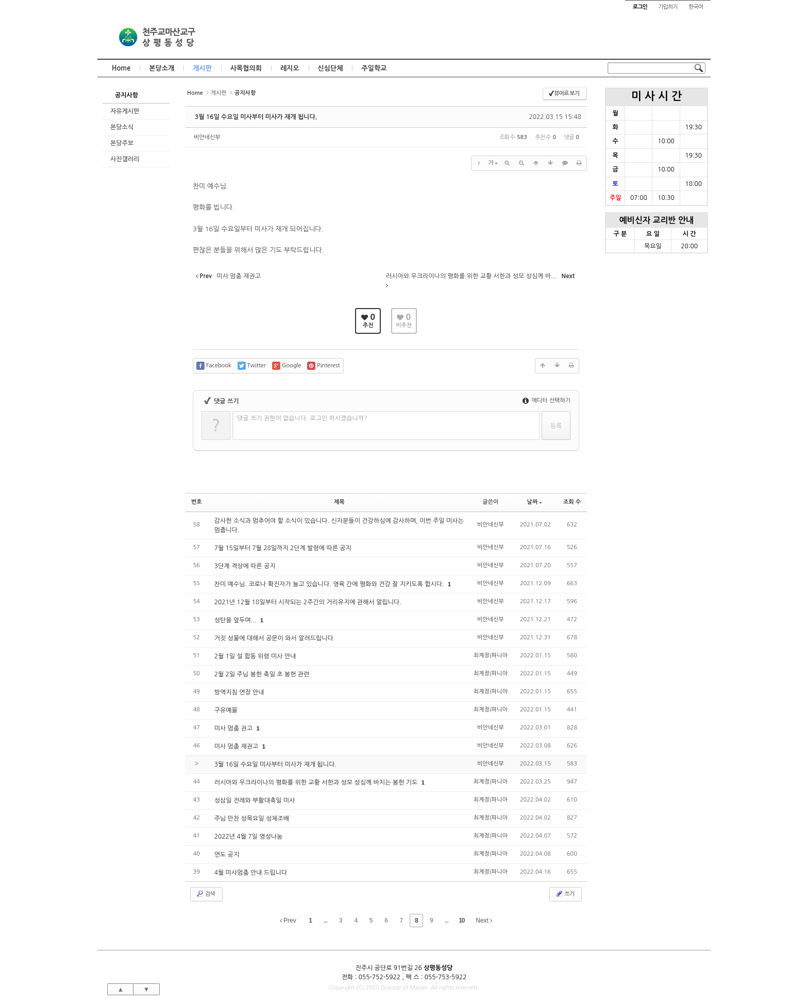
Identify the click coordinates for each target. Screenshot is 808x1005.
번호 (196, 502)
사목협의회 (246, 68)
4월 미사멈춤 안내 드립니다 (250, 873)
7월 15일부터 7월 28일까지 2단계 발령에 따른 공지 (282, 548)
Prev (288, 920)
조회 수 (572, 502)
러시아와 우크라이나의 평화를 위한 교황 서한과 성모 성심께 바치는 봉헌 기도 (316, 782)
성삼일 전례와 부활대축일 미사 (254, 800)
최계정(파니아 (491, 655)
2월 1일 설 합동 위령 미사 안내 (255, 656)
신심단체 (330, 68)
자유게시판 (124, 111)
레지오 (289, 68)
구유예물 (226, 710)
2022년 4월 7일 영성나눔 (248, 836)
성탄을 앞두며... (236, 620)
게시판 (202, 68)
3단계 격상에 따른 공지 (245, 566)
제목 (339, 502)
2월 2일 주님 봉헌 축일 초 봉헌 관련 (262, 674)
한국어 (695, 7)
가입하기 (667, 7)
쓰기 (564, 894)
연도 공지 (226, 854)
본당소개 (161, 68)
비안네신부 (207, 137)
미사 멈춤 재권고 (237, 746)
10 (461, 920)
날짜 (535, 502)
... (325, 920)
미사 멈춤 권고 (234, 728)
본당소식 (121, 127)
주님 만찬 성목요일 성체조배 (251, 818)
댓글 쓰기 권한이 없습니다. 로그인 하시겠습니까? (302, 418)
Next (484, 920)
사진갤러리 (124, 159)
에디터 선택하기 (546, 400)
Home (121, 68)
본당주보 (121, 143)
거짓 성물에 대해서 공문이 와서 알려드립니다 (273, 638)
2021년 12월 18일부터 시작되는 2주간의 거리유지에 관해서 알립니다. (307, 602)
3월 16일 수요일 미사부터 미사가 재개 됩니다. (256, 117)
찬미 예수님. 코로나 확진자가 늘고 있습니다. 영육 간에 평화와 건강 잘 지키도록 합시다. (330, 584)
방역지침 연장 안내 (239, 692)
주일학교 (373, 68)
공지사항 (126, 95)
